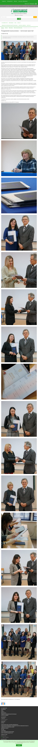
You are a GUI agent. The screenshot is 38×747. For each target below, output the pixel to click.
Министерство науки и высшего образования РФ (9, 724)
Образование (11, 22)
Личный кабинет (3, 720)
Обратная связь (3, 735)
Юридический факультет (18, 27)
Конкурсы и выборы (22, 25)
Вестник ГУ (29, 25)
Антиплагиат (3, 730)
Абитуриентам (9, 1)
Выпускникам (3, 712)
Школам (15, 1)
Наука (15, 22)
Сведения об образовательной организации (10, 25)
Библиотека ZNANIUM (4, 728)
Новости (6, 27)
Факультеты (11, 27)
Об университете (5, 22)
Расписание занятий (4, 719)
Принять (19, 745)
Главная (2, 27)
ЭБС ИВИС (2, 729)
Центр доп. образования (23, 1)
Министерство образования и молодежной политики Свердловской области (14, 725)
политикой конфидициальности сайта (23, 742)
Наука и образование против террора (7, 731)
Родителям (3, 721)
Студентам (4, 1)
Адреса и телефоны (5, 737)
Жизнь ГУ (19, 22)
